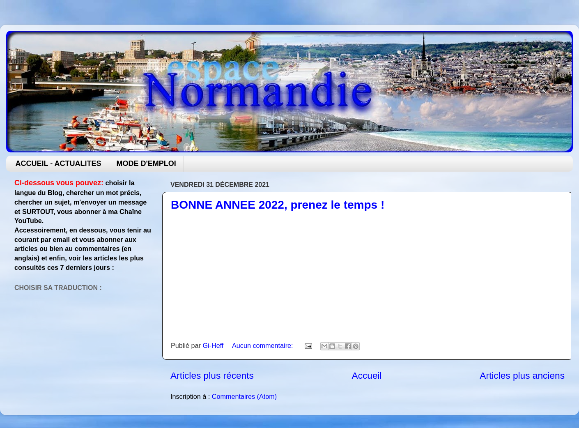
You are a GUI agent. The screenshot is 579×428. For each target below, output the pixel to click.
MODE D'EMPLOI (146, 163)
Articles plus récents (212, 375)
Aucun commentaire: (263, 345)
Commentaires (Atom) (244, 396)
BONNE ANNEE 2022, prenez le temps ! (277, 204)
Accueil (367, 375)
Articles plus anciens (522, 375)
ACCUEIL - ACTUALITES (58, 163)
